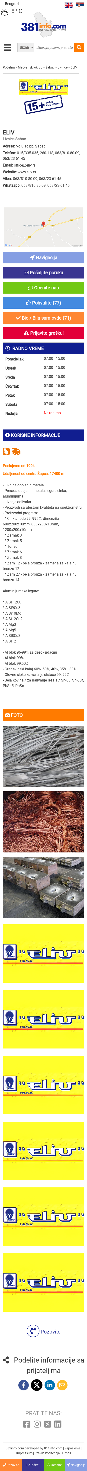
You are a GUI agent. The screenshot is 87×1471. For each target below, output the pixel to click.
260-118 (46, 153)
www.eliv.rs (27, 172)
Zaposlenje (72, 1448)
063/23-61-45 (14, 158)
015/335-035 (27, 153)
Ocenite (54, 1465)
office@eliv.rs (24, 165)
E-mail (66, 1453)
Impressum (24, 1453)
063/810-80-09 (67, 153)
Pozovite (44, 1332)
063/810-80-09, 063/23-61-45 (37, 179)
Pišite (33, 1465)
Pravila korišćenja (48, 1453)
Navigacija (76, 1465)
